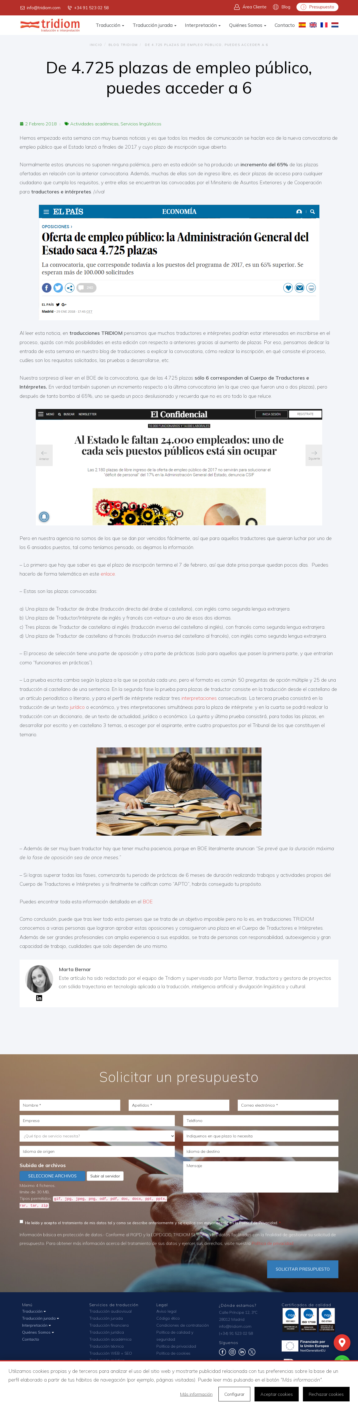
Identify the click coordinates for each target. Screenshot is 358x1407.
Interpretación (203, 25)
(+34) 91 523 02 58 (236, 1333)
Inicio (96, 45)
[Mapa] (342, 1342)
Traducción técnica (106, 1346)
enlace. (108, 574)
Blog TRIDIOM (123, 45)
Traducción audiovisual (110, 1311)
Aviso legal (166, 1311)
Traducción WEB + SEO (110, 1353)
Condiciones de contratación (182, 1325)
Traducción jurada (154, 25)
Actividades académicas (94, 124)
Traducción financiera (109, 1325)
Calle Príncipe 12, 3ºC (238, 1312)
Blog (281, 7)
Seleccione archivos (52, 1176)
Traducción (110, 25)
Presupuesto (317, 7)
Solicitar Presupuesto (303, 1269)
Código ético (168, 1318)
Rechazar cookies (326, 1394)
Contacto (285, 25)
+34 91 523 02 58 (88, 8)
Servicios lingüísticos (141, 124)
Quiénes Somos (247, 25)
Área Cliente (250, 7)
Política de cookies (173, 1353)
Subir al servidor (105, 1176)
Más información (196, 1394)
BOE (148, 901)
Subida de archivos (43, 1165)
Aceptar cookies (276, 1394)
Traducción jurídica (106, 1332)
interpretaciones (199, 698)
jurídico (77, 707)
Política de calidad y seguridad (174, 1336)
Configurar (234, 1394)
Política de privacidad (272, 1243)
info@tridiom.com (40, 8)
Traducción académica (110, 1339)
